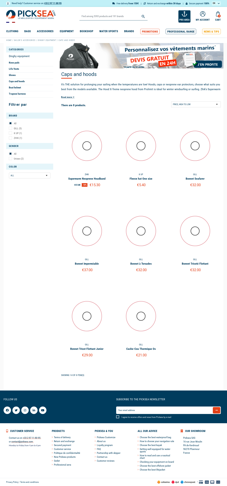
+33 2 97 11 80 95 (53, 3)
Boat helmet (15, 87)
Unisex (19, 158)
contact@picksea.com (22, 441)
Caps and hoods (17, 81)
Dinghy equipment (19, 56)
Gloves (12, 75)
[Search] (113, 16)
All (15, 123)
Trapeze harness (17, 93)
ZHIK (18, 138)
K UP (18, 133)
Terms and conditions (29, 482)
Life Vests (14, 68)
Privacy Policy (12, 482)
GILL (18, 128)
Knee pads (14, 62)
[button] (150, 31)
